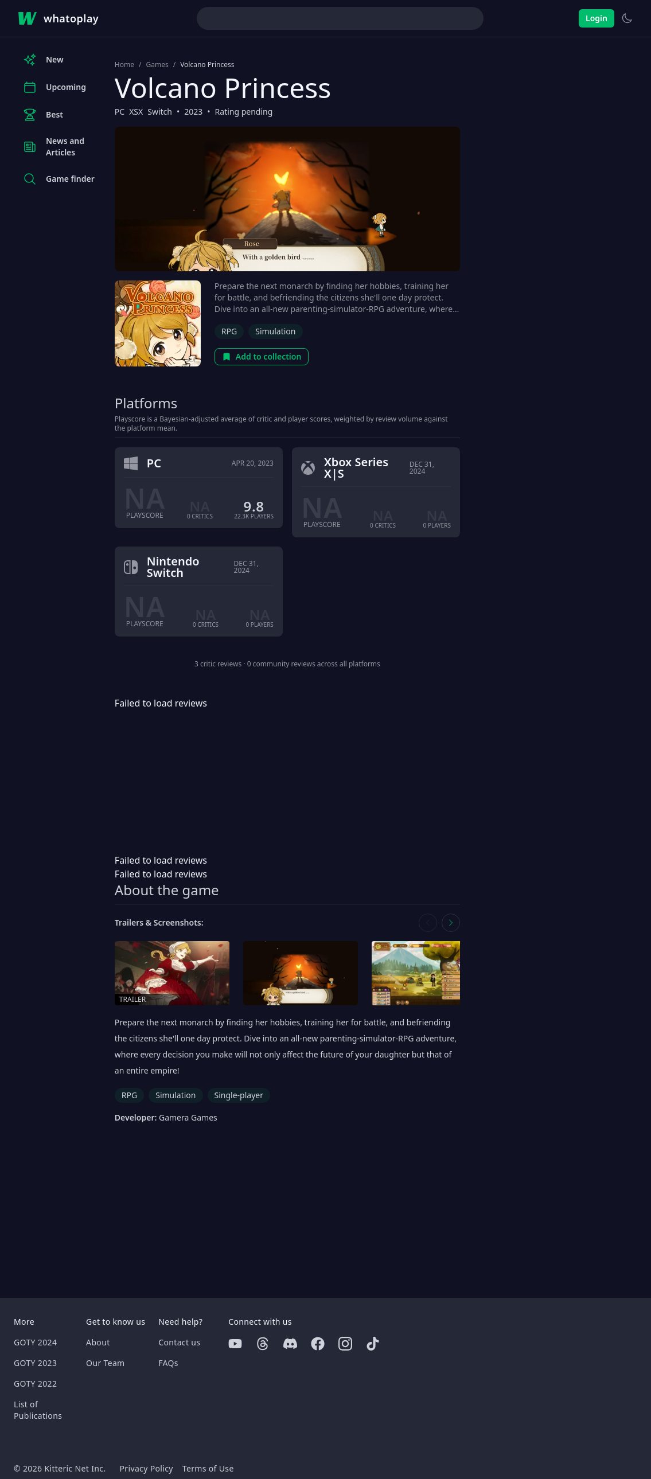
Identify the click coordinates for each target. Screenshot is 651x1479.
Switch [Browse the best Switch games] (159, 111)
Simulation (275, 331)
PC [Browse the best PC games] (119, 111)
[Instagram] (345, 1344)
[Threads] (263, 1344)
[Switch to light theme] (627, 18)
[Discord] (290, 1344)
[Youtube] (235, 1344)
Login (596, 18)
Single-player (239, 1095)
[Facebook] (318, 1344)
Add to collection (262, 356)
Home (124, 64)
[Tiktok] (373, 1344)
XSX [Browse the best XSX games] (136, 111)
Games (157, 64)
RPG (229, 331)
